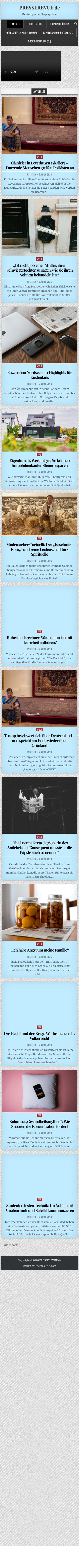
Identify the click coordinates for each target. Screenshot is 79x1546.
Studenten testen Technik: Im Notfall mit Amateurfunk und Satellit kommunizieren (39, 1208)
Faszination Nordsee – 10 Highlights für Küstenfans (39, 375)
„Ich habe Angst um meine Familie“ (39, 950)
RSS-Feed (31, 174)
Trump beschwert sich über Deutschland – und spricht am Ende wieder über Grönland (39, 740)
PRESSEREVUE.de (39, 7)
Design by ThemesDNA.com (39, 1266)
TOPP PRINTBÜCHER (59, 24)
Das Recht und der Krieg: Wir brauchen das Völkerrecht (39, 1036)
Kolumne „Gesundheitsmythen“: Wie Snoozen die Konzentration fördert (39, 1124)
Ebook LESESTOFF (35, 24)
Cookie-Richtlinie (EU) (39, 41)
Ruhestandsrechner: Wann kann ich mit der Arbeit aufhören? (39, 640)
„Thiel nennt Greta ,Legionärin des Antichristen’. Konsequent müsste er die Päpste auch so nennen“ (39, 847)
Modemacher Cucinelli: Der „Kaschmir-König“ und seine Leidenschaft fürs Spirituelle (39, 549)
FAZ (39, 454)
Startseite (15, 24)
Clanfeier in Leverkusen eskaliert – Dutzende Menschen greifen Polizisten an (39, 165)
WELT (39, 156)
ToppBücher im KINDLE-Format (21, 33)
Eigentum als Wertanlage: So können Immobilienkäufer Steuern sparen (39, 463)
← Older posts (9, 1244)
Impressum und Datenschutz (58, 33)
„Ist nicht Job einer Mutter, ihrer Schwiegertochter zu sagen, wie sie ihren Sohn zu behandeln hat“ (39, 269)
